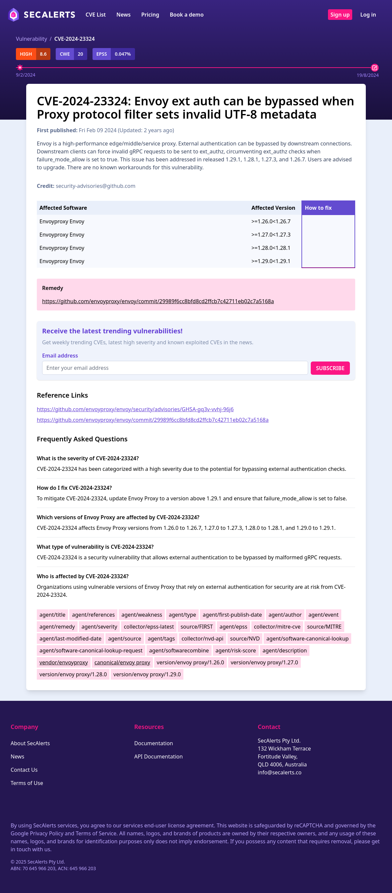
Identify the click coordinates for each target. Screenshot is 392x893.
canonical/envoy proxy (122, 662)
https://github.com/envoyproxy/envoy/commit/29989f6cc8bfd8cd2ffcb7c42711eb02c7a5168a (158, 301)
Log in (368, 14)
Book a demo (187, 14)
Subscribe (330, 368)
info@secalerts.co (279, 772)
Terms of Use (27, 783)
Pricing (150, 14)
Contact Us (24, 769)
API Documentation (158, 756)
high (26, 54)
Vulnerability (31, 38)
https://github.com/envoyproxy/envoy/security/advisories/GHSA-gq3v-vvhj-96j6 (135, 409)
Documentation (153, 743)
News (123, 14)
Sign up (340, 14)
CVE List (96, 14)
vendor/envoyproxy (63, 662)
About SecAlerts (30, 743)
